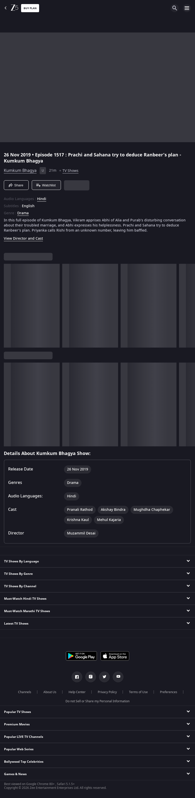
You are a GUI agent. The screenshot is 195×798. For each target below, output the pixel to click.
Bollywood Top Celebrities (23, 761)
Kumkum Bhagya (20, 171)
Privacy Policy (107, 692)
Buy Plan (30, 8)
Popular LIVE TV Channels (23, 736)
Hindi (41, 199)
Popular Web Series (19, 749)
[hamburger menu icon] (187, 8)
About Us (49, 692)
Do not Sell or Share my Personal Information (97, 701)
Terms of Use (138, 692)
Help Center (77, 692)
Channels (24, 692)
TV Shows (70, 170)
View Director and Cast (23, 238)
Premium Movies (17, 724)
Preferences (168, 692)
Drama (23, 213)
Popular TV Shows (17, 711)
